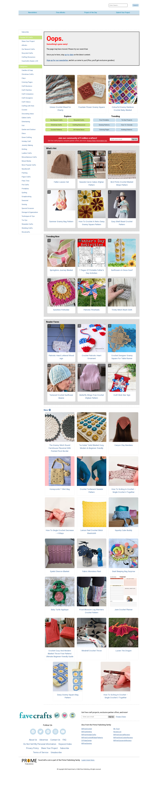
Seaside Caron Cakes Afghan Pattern (91, 181)
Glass (24, 131)
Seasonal (25, 198)
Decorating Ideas (28, 112)
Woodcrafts (26, 230)
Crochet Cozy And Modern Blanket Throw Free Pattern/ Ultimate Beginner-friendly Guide (59, 651)
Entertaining (26, 119)
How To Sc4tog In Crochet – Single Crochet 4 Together (123, 488)
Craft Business (27, 84)
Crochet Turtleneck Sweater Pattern (91, 488)
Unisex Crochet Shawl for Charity (60, 106)
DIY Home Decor (78, 127)
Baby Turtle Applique (59, 607)
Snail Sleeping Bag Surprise (123, 569)
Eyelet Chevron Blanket (59, 569)
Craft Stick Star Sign (121, 393)
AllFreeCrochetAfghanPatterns (92, 735)
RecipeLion (117, 730)
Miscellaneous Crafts (29, 155)
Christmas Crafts (28, 72)
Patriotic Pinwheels (92, 307)
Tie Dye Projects (126, 118)
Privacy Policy (91, 138)
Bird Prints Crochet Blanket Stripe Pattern (122, 181)
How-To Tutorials (126, 123)
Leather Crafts (27, 151)
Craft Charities (27, 88)
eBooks (24, 43)
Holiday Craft (26, 139)
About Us (33, 737)
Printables (25, 186)
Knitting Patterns (126, 127)
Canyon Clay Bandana (123, 443)
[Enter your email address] (95, 714)
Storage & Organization (30, 210)
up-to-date (69, 53)
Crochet (24, 108)
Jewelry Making (27, 143)
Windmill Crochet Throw (92, 648)
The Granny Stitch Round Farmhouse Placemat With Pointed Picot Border (60, 446)
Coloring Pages (27, 80)
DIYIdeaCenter (86, 738)
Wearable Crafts (27, 222)
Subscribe (25, 30)
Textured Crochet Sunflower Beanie (61, 394)
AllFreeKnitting (86, 730)
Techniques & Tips (28, 214)
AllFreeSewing (86, 741)
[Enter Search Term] (118, 4)
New (47, 408)
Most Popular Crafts (29, 163)
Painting (24, 171)
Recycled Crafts (27, 51)
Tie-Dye (24, 218)
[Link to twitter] (40, 730)
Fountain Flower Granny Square (91, 105)
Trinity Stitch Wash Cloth (122, 307)
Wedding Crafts (27, 226)
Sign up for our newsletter (57, 58)
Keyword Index (65, 742)
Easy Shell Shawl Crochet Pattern (121, 221)
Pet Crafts (25, 183)
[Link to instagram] (55, 730)
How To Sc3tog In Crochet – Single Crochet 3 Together (115, 694)
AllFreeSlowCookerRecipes (123, 735)
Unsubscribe (56, 750)
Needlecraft (26, 167)
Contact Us (55, 737)
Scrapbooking (26, 194)
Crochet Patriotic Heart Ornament (91, 354)
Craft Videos (26, 100)
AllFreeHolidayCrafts (88, 733)
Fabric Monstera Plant (91, 569)
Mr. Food (116, 727)
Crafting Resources (28, 55)
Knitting (24, 147)
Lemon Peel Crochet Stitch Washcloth (91, 529)
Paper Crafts (26, 175)
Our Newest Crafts (28, 47)
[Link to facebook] (33, 730)
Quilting (24, 190)
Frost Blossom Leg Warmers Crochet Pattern (91, 609)
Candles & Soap (27, 68)
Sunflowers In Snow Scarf (122, 268)
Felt (23, 123)
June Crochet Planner (123, 607)
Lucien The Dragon (123, 648)
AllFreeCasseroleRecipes (122, 738)
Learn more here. (88, 758)
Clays (24, 76)
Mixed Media (26, 159)
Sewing (24, 202)
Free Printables (104, 118)
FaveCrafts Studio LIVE (30, 59)
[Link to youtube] (63, 730)
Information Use (101, 138)
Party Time (25, 179)
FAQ (64, 737)
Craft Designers (27, 96)
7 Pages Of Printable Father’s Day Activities (91, 269)
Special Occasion (28, 206)
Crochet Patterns (56, 127)
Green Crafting (27, 135)
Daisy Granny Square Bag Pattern (67, 694)
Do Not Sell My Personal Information (39, 742)
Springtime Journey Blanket (61, 268)
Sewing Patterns (104, 123)
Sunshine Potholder (61, 307)
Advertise (43, 737)
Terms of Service (40, 750)
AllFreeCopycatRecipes (121, 733)
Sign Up (134, 137)
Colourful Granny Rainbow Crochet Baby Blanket (123, 106)
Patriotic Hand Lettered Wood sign (61, 354)
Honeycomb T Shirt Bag (60, 487)
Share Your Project (28, 39)
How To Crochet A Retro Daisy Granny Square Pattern (91, 221)
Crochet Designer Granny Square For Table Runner (122, 354)
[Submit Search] (135, 4)
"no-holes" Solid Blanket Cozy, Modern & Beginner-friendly (91, 444)
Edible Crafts (26, 115)
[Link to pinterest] (48, 730)
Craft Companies (27, 92)
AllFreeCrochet (86, 727)
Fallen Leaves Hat (61, 180)
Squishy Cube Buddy (123, 528)
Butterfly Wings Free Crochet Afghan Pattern (91, 394)
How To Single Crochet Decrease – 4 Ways (60, 529)
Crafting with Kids (28, 104)
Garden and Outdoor (29, 127)
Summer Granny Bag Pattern (61, 219)
